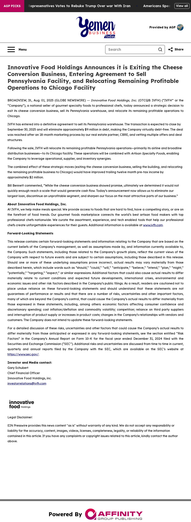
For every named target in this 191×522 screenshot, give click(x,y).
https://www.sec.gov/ (23, 354)
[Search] (130, 49)
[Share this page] (176, 49)
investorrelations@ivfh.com (26, 383)
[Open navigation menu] (17, 49)
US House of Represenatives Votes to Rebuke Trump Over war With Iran (71, 6)
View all (182, 6)
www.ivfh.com (153, 225)
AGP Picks (12, 6)
